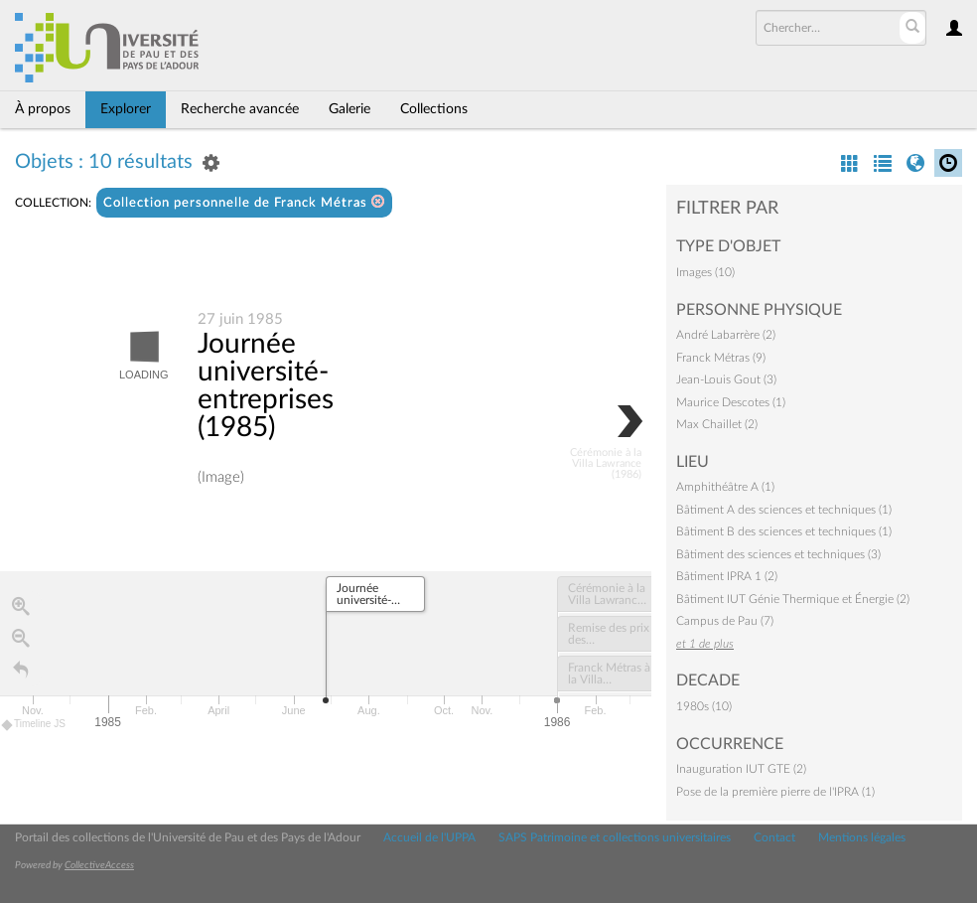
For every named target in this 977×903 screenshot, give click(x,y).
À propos (42, 109)
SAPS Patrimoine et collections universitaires (614, 837)
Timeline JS (34, 724)
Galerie (349, 109)
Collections (434, 109)
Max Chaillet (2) (717, 424)
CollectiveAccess (99, 865)
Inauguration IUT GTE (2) (741, 769)
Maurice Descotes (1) (730, 402)
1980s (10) (704, 706)
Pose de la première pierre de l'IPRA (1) (775, 792)
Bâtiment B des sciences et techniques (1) (784, 531)
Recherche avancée (240, 109)
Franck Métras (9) (721, 358)
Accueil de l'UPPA (429, 837)
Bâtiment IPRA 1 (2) (726, 576)
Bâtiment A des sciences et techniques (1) (784, 510)
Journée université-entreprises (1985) (266, 385)
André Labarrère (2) (725, 335)
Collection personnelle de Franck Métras (244, 202)
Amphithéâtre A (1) (725, 487)
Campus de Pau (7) (724, 621)
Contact (774, 837)
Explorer (125, 109)
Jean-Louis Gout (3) (726, 379)
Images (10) (705, 272)
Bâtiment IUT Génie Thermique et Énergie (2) (792, 599)
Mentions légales (862, 837)
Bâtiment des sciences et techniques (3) (778, 554)
